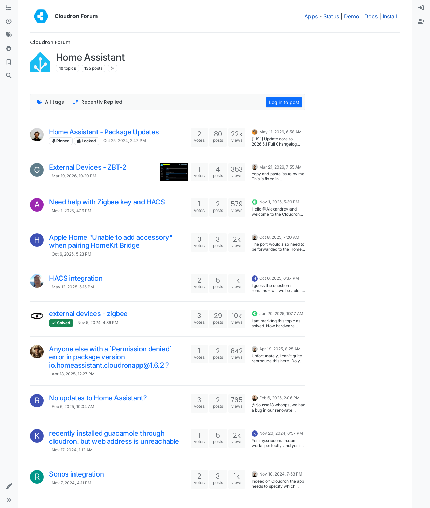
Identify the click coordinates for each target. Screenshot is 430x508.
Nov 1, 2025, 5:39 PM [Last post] (279, 201)
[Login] (421, 8)
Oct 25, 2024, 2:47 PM (124, 140)
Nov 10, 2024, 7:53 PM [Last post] (280, 474)
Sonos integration (76, 474)
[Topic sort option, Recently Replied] (98, 102)
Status (331, 16)
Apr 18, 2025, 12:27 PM (73, 373)
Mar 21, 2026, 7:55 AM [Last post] (280, 167)
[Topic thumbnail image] (174, 172)
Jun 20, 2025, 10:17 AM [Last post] (281, 313)
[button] (9, 486)
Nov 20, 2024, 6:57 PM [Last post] (281, 433)
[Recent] (9, 21)
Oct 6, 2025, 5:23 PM (71, 254)
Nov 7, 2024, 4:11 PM (71, 482)
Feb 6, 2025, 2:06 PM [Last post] (279, 397)
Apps (311, 16)
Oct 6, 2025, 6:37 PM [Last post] (279, 278)
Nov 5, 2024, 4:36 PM (98, 322)
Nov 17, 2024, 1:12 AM (72, 449)
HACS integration (76, 278)
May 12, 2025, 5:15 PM (73, 286)
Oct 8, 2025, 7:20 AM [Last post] (279, 237)
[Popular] (9, 48)
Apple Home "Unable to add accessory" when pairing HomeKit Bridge (111, 241)
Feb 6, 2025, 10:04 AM (73, 406)
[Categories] (9, 8)
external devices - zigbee (88, 314)
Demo (351, 16)
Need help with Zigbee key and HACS (107, 202)
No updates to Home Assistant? (98, 398)
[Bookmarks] (9, 62)
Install (390, 16)
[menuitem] (421, 8)
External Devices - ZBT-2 (87, 167)
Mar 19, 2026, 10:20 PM (74, 175)
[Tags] (9, 35)
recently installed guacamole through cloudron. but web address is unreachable (114, 437)
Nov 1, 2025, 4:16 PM (71, 210)
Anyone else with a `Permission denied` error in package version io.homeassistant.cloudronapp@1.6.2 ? (110, 357)
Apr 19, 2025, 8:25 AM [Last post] (280, 348)
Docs (371, 16)
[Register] (421, 21)
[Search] (9, 75)
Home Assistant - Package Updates (104, 132)
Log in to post (284, 102)
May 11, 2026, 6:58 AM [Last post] (280, 131)
